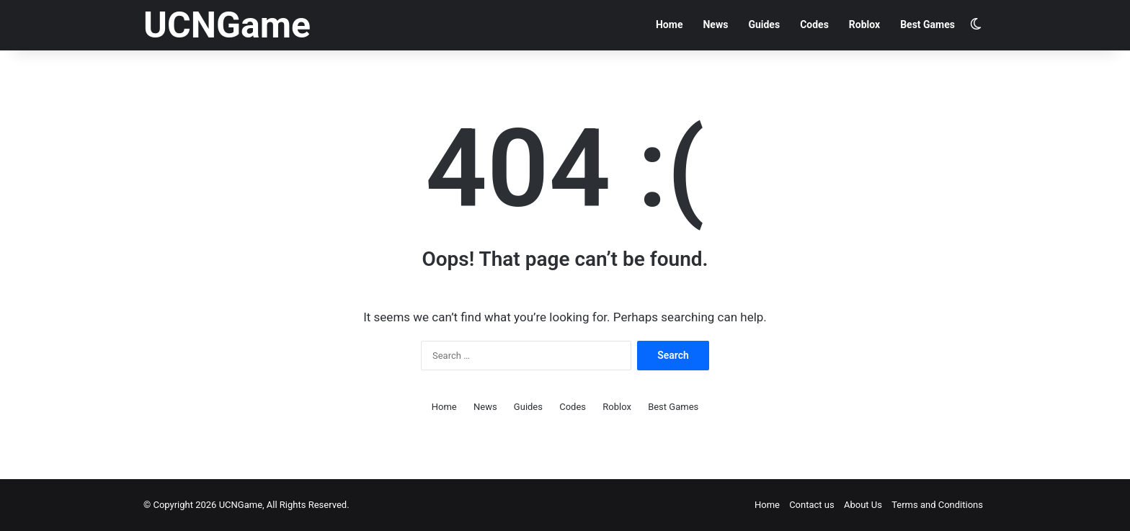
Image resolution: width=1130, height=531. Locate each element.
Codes (814, 24)
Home (669, 24)
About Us (863, 504)
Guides (764, 24)
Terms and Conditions (937, 504)
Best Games (927, 24)
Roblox (864, 24)
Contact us (812, 504)
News (715, 24)
